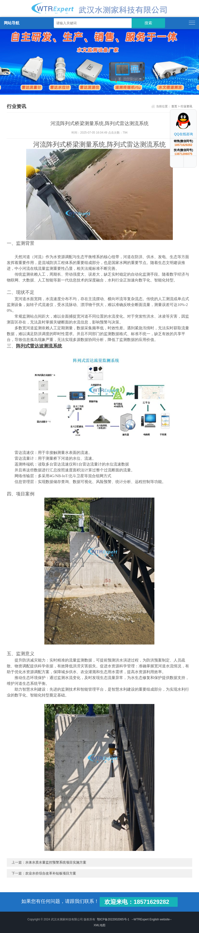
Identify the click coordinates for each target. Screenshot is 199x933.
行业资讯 (186, 106)
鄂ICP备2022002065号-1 (113, 919)
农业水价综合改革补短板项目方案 (50, 873)
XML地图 (99, 925)
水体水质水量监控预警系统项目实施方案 (55, 862)
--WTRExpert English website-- (152, 919)
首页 (174, 106)
